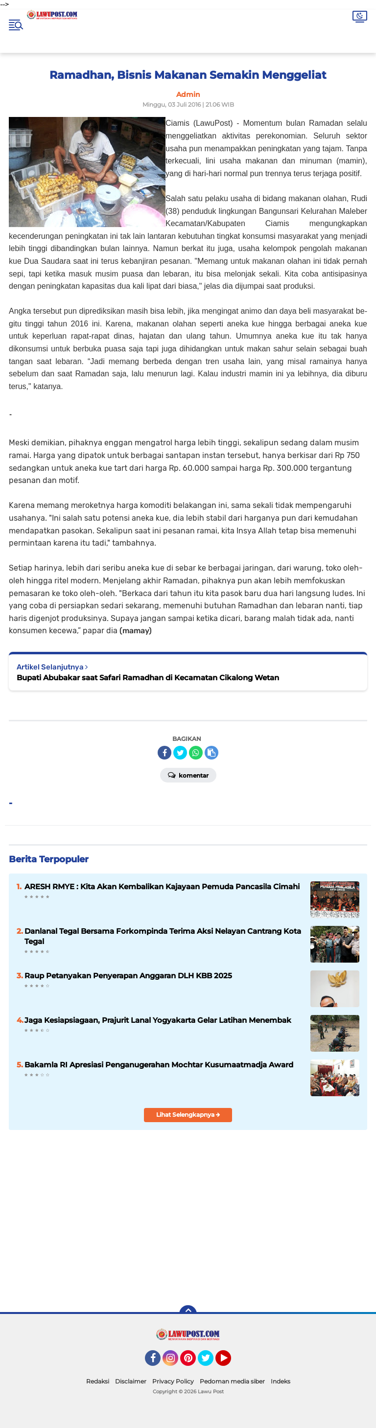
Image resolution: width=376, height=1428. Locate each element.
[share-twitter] (180, 753)
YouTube (230, 1362)
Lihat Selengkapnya (188, 1114)
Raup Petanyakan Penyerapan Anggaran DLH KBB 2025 (128, 975)
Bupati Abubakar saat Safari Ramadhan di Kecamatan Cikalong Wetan (148, 677)
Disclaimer (130, 1381)
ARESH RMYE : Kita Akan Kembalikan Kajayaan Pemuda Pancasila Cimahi (162, 886)
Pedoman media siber (232, 1381)
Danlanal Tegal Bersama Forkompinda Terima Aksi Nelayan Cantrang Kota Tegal (162, 936)
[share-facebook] (164, 753)
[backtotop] (188, 1314)
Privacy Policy (173, 1381)
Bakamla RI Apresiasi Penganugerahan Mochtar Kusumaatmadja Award (158, 1064)
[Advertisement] (262, 1227)
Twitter (210, 1362)
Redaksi (97, 1381)
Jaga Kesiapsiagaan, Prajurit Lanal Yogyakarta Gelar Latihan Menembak (157, 1020)
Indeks (280, 1381)
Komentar (188, 775)
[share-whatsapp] (196, 753)
